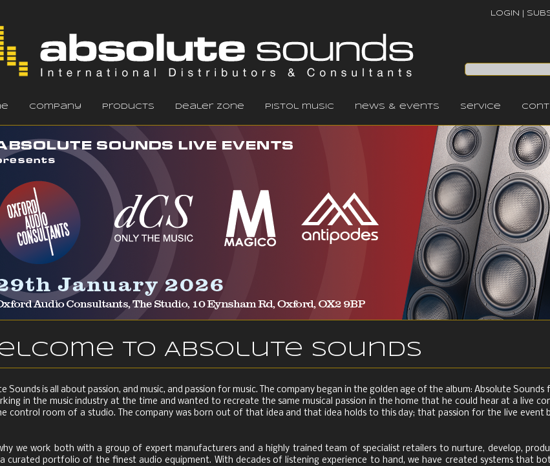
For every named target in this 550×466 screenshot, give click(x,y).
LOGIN (505, 13)
